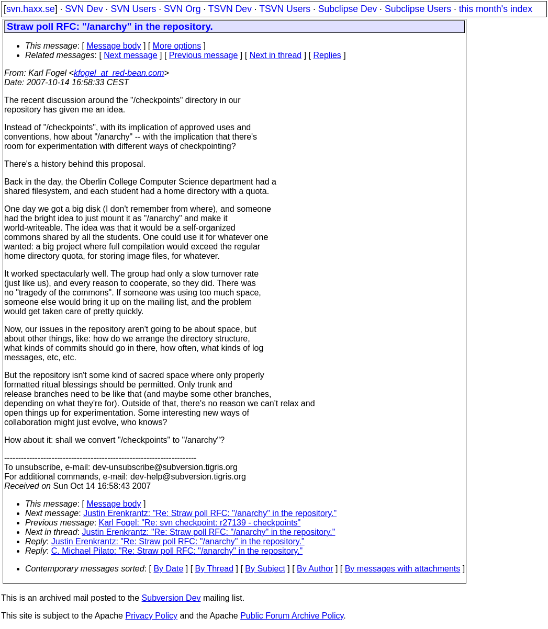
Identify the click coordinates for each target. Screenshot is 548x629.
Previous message (203, 55)
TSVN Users (284, 9)
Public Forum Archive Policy (291, 615)
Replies (327, 55)
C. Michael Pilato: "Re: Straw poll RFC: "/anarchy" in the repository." (177, 550)
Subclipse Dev (347, 9)
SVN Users (133, 9)
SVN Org (182, 9)
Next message (130, 55)
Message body (113, 45)
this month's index (495, 9)
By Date (168, 568)
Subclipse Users (418, 9)
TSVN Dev (230, 9)
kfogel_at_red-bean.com (119, 72)
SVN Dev (84, 9)
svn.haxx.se (30, 9)
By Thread (214, 568)
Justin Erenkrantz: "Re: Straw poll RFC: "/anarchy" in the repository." (210, 513)
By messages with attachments (403, 568)
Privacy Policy (151, 615)
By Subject (265, 568)
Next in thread (276, 55)
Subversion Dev (171, 597)
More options (177, 45)
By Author (315, 568)
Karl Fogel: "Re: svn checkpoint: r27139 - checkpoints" (200, 522)
